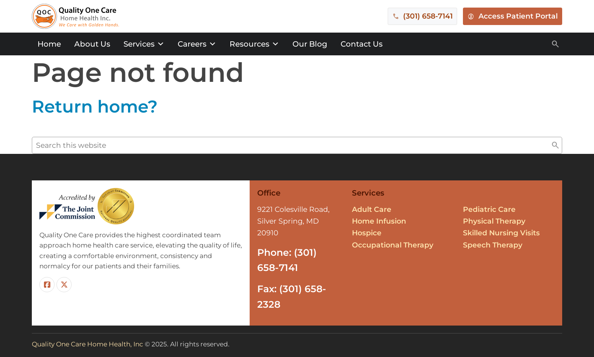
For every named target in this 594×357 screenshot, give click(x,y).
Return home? (95, 106)
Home (49, 44)
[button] (555, 145)
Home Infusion (379, 221)
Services (143, 44)
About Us (92, 44)
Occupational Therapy (392, 245)
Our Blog (309, 44)
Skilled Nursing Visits (501, 233)
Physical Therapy (494, 221)
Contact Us (362, 44)
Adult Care (371, 209)
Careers (197, 44)
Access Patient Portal (518, 16)
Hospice (366, 233)
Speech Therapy (492, 245)
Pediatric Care (489, 209)
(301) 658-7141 (428, 16)
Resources (254, 44)
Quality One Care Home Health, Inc (87, 344)
